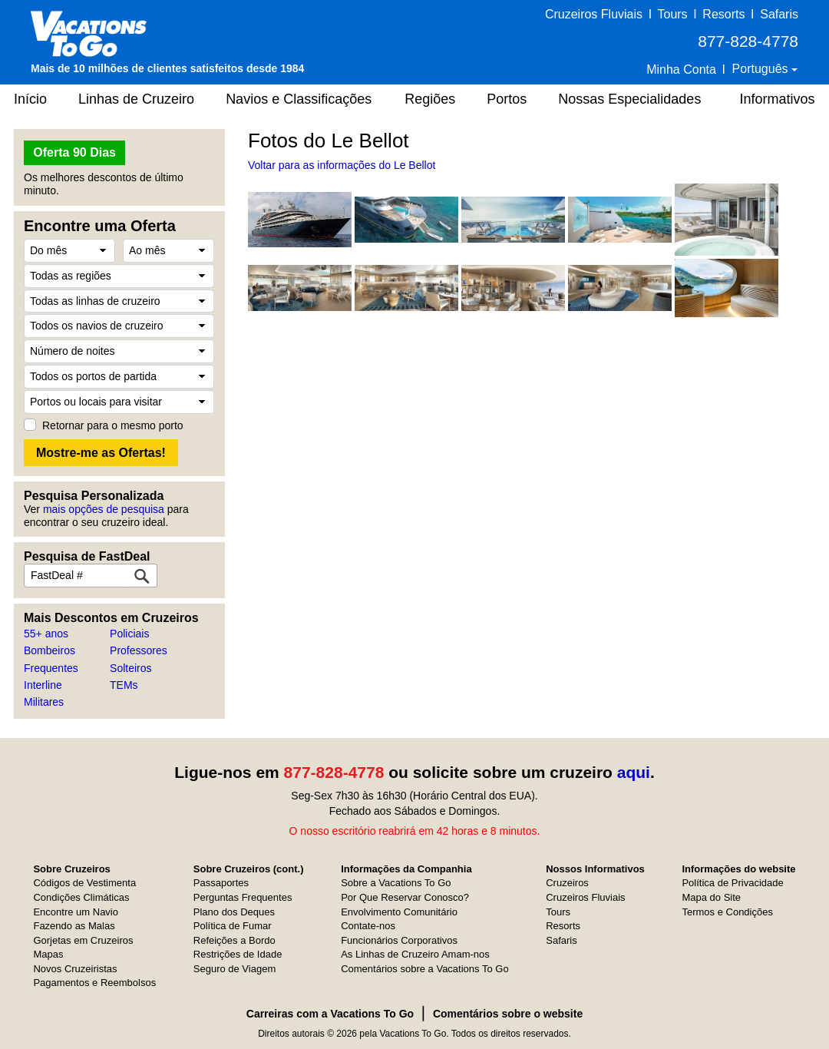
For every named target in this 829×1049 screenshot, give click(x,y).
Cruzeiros (567, 883)
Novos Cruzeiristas (75, 969)
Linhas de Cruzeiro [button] (136, 99)
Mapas (48, 954)
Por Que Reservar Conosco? (405, 897)
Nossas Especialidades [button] (629, 99)
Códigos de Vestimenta (84, 883)
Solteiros (130, 668)
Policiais (129, 633)
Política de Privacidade (732, 883)
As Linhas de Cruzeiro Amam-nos (415, 954)
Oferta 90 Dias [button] (74, 152)
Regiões (430, 99)
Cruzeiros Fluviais (593, 14)
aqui (633, 772)
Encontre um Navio (75, 912)
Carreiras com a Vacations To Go (330, 1014)
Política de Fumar (232, 926)
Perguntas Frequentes (242, 897)
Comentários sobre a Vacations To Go (424, 969)
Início (30, 99)
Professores (138, 650)
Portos (507, 99)
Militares (44, 702)
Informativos (776, 99)
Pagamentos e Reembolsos (94, 982)
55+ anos (46, 633)
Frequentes (51, 668)
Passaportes (221, 883)
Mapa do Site (711, 897)
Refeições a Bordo (234, 940)
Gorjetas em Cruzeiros (83, 940)
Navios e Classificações (299, 99)
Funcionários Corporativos (399, 940)
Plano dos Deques (234, 912)
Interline (43, 685)
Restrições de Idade (237, 954)
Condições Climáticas (81, 897)
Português (761, 68)
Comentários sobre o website (508, 1014)
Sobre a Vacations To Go (396, 883)
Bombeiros (49, 650)
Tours (672, 14)
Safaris (779, 14)
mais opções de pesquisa (103, 509)
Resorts (723, 14)
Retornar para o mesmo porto (112, 425)
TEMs (124, 685)
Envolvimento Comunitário (399, 912)
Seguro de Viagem (234, 969)
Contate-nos (368, 926)
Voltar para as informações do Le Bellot (341, 165)
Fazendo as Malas (73, 926)
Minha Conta (681, 69)
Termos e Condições (727, 912)
